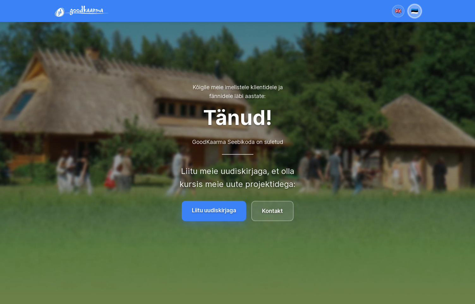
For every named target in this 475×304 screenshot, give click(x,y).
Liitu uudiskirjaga (214, 210)
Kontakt (272, 211)
